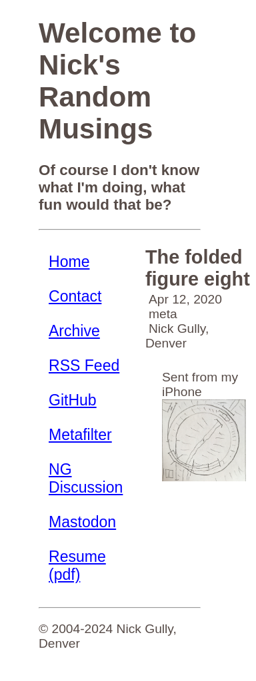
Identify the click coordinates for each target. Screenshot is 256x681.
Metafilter (80, 434)
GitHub (73, 400)
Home (69, 261)
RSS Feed (84, 365)
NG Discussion (86, 478)
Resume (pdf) (77, 565)
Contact (75, 296)
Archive (74, 331)
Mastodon (82, 522)
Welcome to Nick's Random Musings (117, 80)
